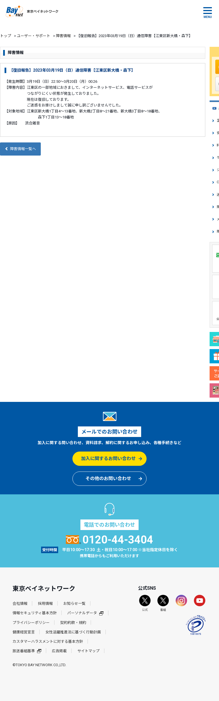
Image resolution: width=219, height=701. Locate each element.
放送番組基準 (27, 651)
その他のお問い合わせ (108, 478)
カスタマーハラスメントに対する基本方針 (48, 641)
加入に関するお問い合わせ (108, 458)
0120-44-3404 (109, 539)
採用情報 (45, 603)
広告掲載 (59, 651)
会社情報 (20, 603)
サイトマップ (88, 651)
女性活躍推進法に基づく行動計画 (73, 632)
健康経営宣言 (24, 632)
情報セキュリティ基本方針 (35, 613)
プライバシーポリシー (31, 623)
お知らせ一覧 (74, 603)
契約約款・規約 (73, 623)
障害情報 (63, 36)
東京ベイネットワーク (32, 11)
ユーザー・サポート (33, 36)
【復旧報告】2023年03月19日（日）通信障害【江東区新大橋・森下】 (72, 70)
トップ (5, 36)
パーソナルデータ (85, 613)
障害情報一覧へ (20, 149)
